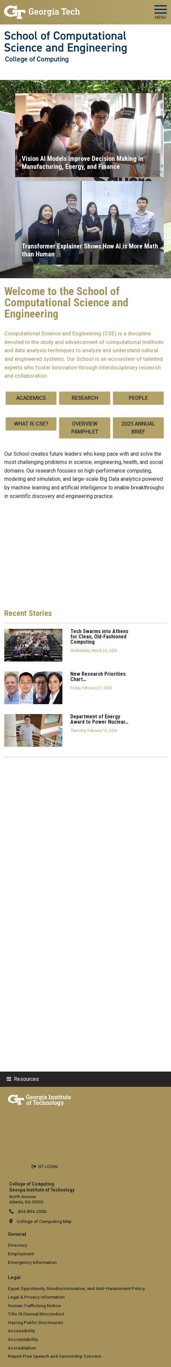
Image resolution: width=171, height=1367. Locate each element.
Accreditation (22, 1347)
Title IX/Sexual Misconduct (36, 1313)
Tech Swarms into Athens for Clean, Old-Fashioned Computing (99, 637)
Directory (17, 1245)
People (138, 398)
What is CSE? (31, 424)
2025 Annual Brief (138, 428)
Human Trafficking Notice (34, 1305)
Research (85, 398)
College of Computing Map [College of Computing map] (44, 1221)
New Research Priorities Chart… (98, 676)
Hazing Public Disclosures (35, 1322)
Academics (31, 398)
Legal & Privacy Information (36, 1297)
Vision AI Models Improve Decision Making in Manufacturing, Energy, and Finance (82, 163)
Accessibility (21, 1330)
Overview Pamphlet (84, 428)
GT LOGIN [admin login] (48, 1166)
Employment (21, 1253)
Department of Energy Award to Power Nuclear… (99, 719)
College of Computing (37, 59)
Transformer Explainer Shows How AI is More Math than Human (90, 250)
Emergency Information (32, 1262)
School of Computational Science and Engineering (65, 42)
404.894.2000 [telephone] (32, 1211)
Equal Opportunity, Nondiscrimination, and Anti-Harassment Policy (76, 1288)
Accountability (23, 1339)
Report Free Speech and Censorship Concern (54, 1356)
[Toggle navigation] (160, 10)
